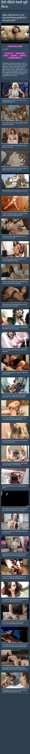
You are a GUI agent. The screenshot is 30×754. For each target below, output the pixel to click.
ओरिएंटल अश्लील (20, 53)
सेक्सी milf (23, 55)
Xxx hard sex (8, 53)
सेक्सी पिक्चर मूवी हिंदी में (15, 57)
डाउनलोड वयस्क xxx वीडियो (15, 46)
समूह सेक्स (13, 55)
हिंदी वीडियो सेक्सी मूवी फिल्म (14, 5)
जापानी (6, 55)
